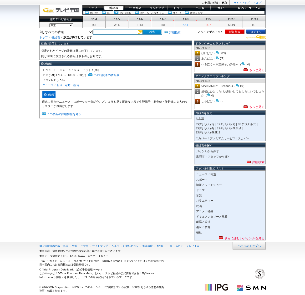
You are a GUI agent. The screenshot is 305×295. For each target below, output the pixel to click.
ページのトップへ (249, 246)
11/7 (163, 19)
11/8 (185, 19)
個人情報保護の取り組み (53, 245)
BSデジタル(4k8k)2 (207, 132)
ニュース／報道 (52, 85)
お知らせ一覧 (164, 245)
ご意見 (84, 245)
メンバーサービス (243, 10)
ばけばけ (207, 53)
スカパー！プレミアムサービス (215, 138)
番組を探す (196, 12)
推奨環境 (147, 245)
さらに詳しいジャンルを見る (244, 238)
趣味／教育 (203, 227)
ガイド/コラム (219, 10)
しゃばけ (207, 101)
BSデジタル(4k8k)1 (229, 128)
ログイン (256, 31)
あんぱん (207, 58)
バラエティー (204, 200)
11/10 (231, 19)
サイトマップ (100, 245)
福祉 (199, 232)
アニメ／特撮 (204, 211)
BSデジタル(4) (204, 128)
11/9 (208, 19)
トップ (86, 10)
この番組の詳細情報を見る (64, 114)
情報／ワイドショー (209, 185)
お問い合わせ (131, 245)
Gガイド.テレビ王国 (187, 245)
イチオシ (130, 10)
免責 (74, 245)
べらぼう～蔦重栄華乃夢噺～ (220, 64)
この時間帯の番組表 (106, 75)
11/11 (254, 19)
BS (108, 12)
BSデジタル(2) (226, 124)
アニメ (193, 10)
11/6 (140, 19)
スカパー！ (245, 138)
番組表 (107, 10)
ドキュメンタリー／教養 (212, 216)
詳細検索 (175, 32)
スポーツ (202, 179)
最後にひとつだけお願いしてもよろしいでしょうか (232, 93)
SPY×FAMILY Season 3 (217, 86)
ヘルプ (115, 245)
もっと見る (256, 69)
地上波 (94, 12)
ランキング (153, 10)
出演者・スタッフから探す (213, 156)
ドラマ (172, 10)
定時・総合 (72, 85)
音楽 (199, 195)
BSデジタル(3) (247, 124)
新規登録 (234, 31)
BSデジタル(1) (204, 124)
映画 (199, 206)
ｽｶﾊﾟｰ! (177, 12)
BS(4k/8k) (125, 12)
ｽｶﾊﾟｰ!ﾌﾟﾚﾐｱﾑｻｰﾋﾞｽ (152, 12)
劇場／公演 (203, 221)
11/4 (94, 19)
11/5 (117, 19)
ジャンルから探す (207, 151)
